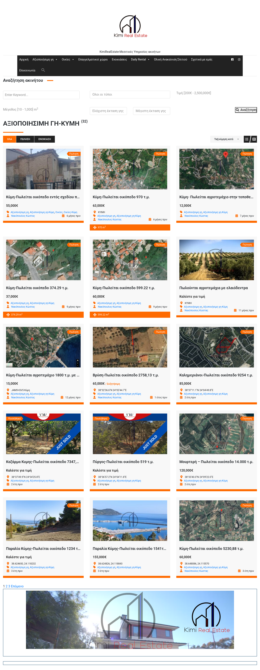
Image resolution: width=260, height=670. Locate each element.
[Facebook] (232, 59)
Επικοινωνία (27, 70)
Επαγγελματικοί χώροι (93, 59)
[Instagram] (239, 59)
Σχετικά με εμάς (201, 59)
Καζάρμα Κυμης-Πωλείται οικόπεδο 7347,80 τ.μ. (47, 462)
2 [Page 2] (7, 586)
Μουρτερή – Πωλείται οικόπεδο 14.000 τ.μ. (216, 462)
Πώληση (25, 139)
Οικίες (68, 59)
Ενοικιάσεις (119, 59)
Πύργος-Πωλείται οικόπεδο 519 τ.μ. (123, 462)
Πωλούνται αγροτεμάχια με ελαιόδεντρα (213, 288)
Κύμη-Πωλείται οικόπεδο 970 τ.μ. (121, 197)
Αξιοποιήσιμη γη (45, 59)
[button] (43, 70)
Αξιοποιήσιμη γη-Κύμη (42, 212)
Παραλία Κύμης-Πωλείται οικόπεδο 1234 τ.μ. (44, 548)
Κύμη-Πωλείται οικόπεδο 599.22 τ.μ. (124, 288)
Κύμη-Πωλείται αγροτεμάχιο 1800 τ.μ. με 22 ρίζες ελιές (53, 375)
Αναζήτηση (246, 110)
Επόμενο (17, 586)
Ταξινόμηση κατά (223, 139)
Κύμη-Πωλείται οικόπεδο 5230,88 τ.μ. (211, 548)
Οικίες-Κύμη (70, 212)
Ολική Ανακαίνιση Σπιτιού (170, 59)
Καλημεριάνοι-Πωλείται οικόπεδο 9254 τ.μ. (216, 375)
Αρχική (23, 59)
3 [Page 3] (9, 586)
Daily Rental (140, 59)
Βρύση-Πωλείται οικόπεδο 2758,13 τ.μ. (126, 375)
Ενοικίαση (44, 139)
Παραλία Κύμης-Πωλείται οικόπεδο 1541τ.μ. (130, 548)
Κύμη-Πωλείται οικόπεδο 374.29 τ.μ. (37, 288)
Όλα (9, 139)
